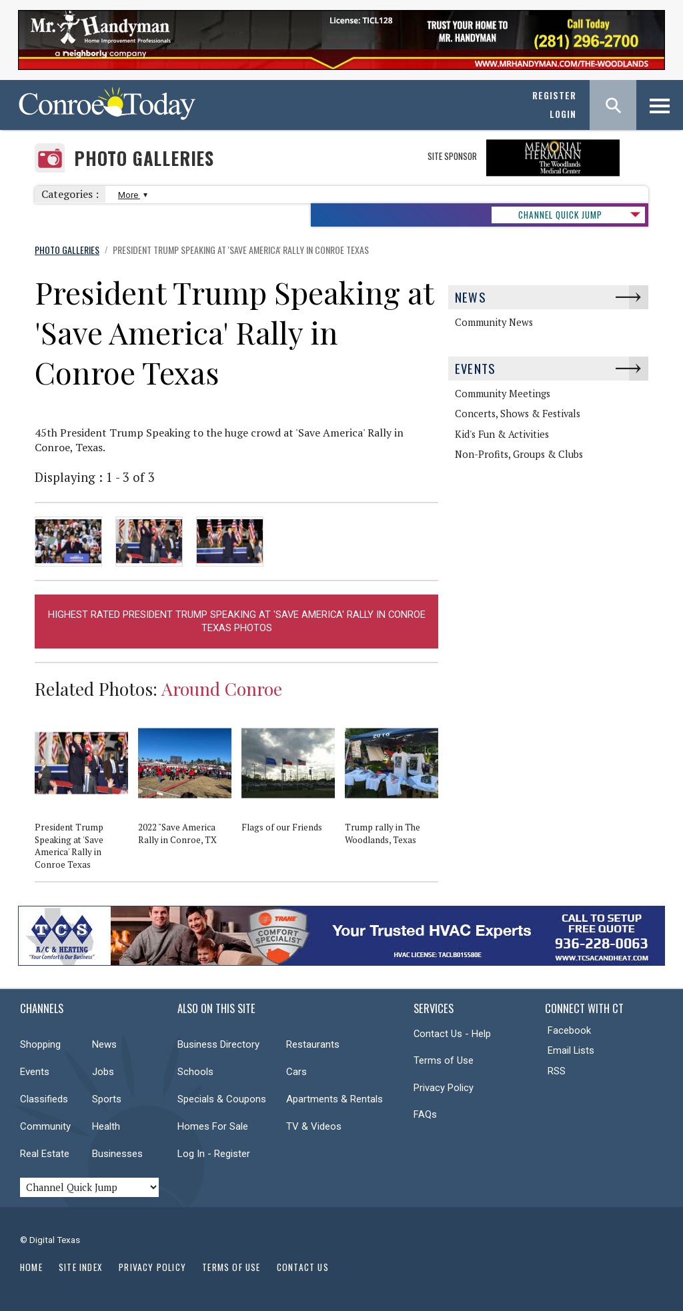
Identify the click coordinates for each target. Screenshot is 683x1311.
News (470, 297)
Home (31, 1267)
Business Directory (218, 1044)
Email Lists (571, 1050)
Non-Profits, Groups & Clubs (519, 454)
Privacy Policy (444, 1088)
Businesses (117, 1154)
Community (45, 1126)
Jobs (103, 1072)
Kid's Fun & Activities (502, 434)
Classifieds (44, 1099)
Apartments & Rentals (334, 1099)
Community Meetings (502, 393)
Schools (195, 1072)
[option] (86, 797)
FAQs (425, 1114)
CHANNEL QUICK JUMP (560, 214)
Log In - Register (213, 1154)
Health (106, 1126)
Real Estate (44, 1154)
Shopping (40, 1044)
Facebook (569, 1030)
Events (475, 368)
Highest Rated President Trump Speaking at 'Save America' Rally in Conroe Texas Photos (237, 622)
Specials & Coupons (221, 1099)
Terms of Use (444, 1060)
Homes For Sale (212, 1126)
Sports (106, 1099)
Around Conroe (221, 688)
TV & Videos (314, 1126)
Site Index (81, 1267)
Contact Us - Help (452, 1034)
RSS (557, 1071)
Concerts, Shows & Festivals (517, 413)
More (131, 195)
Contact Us (303, 1267)
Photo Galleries (144, 158)
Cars (296, 1072)
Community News (494, 322)
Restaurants (312, 1044)
